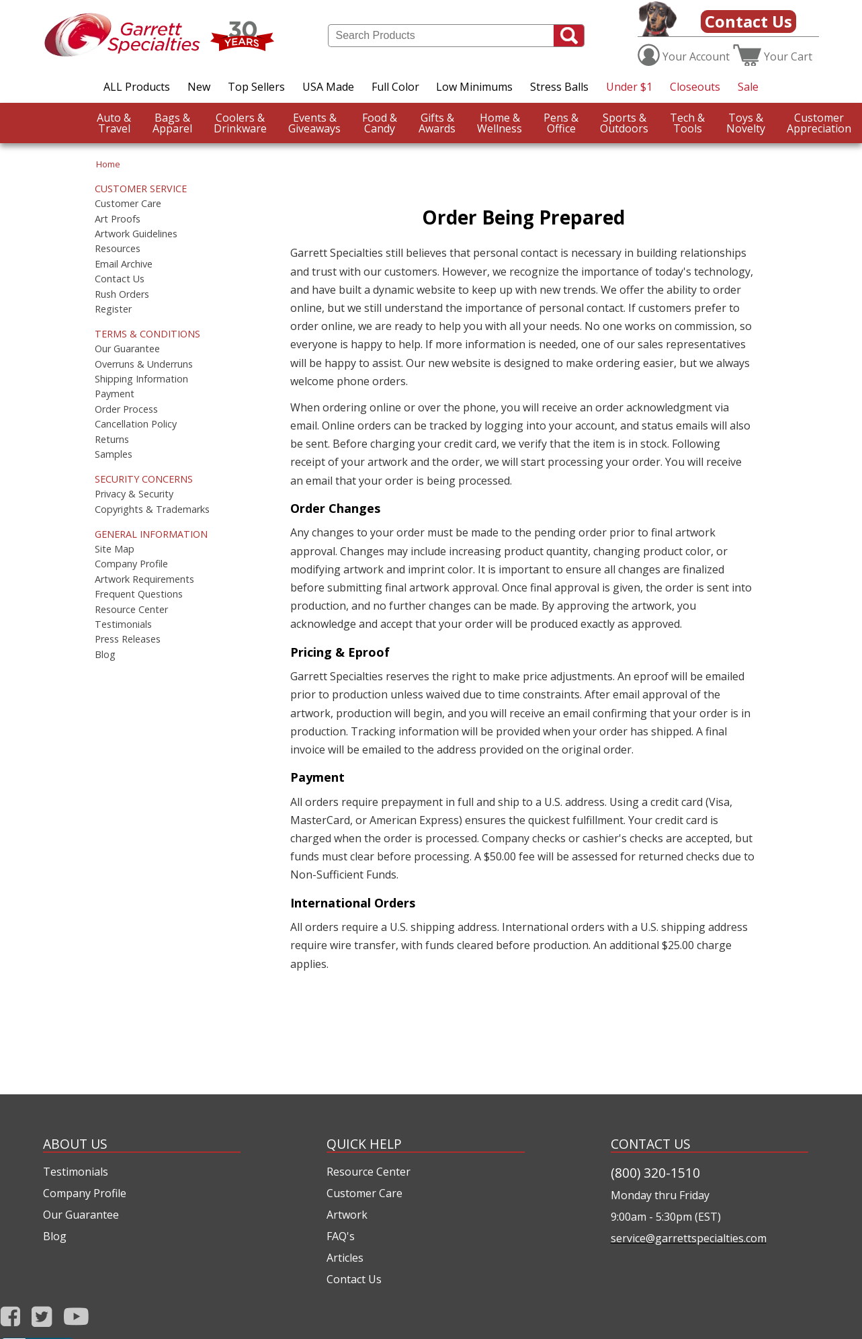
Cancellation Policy (136, 424)
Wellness (499, 123)
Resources (117, 248)
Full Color (395, 86)
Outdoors (624, 123)
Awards (437, 123)
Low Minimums (474, 86)
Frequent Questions (139, 594)
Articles (345, 1257)
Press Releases (128, 639)
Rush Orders (122, 294)
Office (561, 123)
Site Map (114, 549)
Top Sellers (256, 86)
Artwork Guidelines (136, 234)
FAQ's (341, 1236)
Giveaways (314, 123)
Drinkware (240, 123)
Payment (114, 394)
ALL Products (136, 86)
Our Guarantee (127, 349)
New (198, 86)
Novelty (745, 123)
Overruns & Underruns (144, 364)
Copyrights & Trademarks (152, 509)
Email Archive (124, 264)
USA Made (328, 86)
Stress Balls (559, 86)
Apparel (172, 123)
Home (108, 164)
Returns (112, 439)
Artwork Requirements (144, 579)
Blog (105, 654)
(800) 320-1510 (655, 1172)
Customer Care (128, 203)
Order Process (126, 409)
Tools (687, 123)
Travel (114, 123)
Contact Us (748, 21)
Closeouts (695, 86)
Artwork (347, 1214)
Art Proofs (117, 219)
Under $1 (629, 86)
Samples (113, 454)
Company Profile (131, 564)
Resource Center (131, 609)
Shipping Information (141, 379)
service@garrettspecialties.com (689, 1238)
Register (113, 309)
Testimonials (123, 624)
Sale (748, 86)
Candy (379, 123)
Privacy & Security (134, 494)
